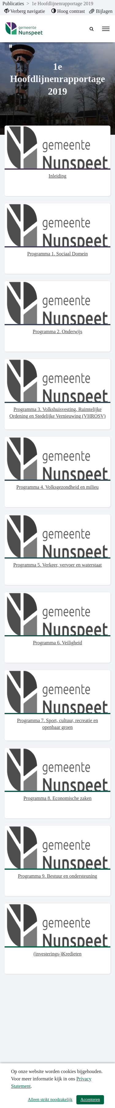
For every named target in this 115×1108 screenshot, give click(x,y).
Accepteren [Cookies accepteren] (90, 1099)
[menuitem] (24, 11)
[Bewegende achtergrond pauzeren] (11, 46)
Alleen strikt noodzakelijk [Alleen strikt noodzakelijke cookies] (50, 1099)
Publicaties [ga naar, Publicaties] (13, 3)
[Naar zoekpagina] (92, 28)
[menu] (106, 29)
